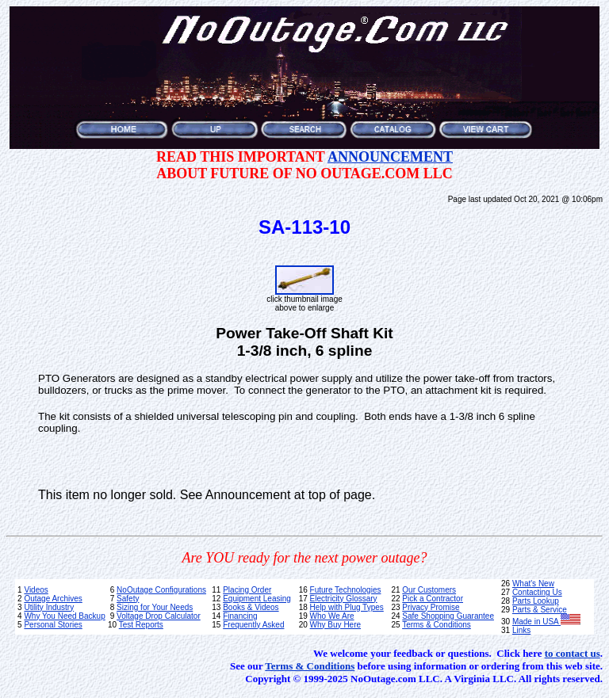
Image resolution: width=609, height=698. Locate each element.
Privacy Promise (430, 607)
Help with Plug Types (347, 607)
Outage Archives (53, 598)
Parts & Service (539, 609)
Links (521, 630)
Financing (240, 616)
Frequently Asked (253, 624)
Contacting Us (537, 592)
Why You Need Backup (64, 616)
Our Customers (429, 589)
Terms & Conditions (436, 624)
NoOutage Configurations (161, 589)
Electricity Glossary (343, 598)
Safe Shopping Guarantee (448, 616)
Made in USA (546, 621)
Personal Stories (53, 624)
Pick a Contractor (432, 598)
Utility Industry (49, 607)
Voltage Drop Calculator (159, 616)
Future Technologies (345, 589)
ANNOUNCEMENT (390, 157)
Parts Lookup (535, 601)
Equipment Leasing (257, 598)
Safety (128, 598)
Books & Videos (250, 607)
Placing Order (247, 589)
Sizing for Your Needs (155, 607)
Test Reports (141, 624)
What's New (533, 583)
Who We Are (332, 616)
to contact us (572, 653)
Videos (36, 589)
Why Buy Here (335, 624)
